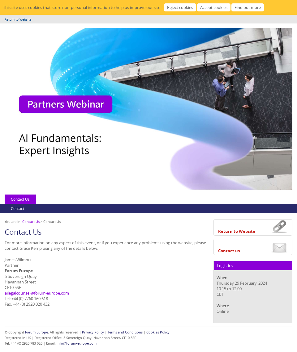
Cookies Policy (158, 332)
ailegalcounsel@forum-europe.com (37, 293)
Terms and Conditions (125, 332)
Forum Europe (36, 332)
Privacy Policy (93, 332)
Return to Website (18, 20)
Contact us (229, 251)
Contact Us (20, 199)
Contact (17, 208)
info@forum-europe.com (77, 343)
